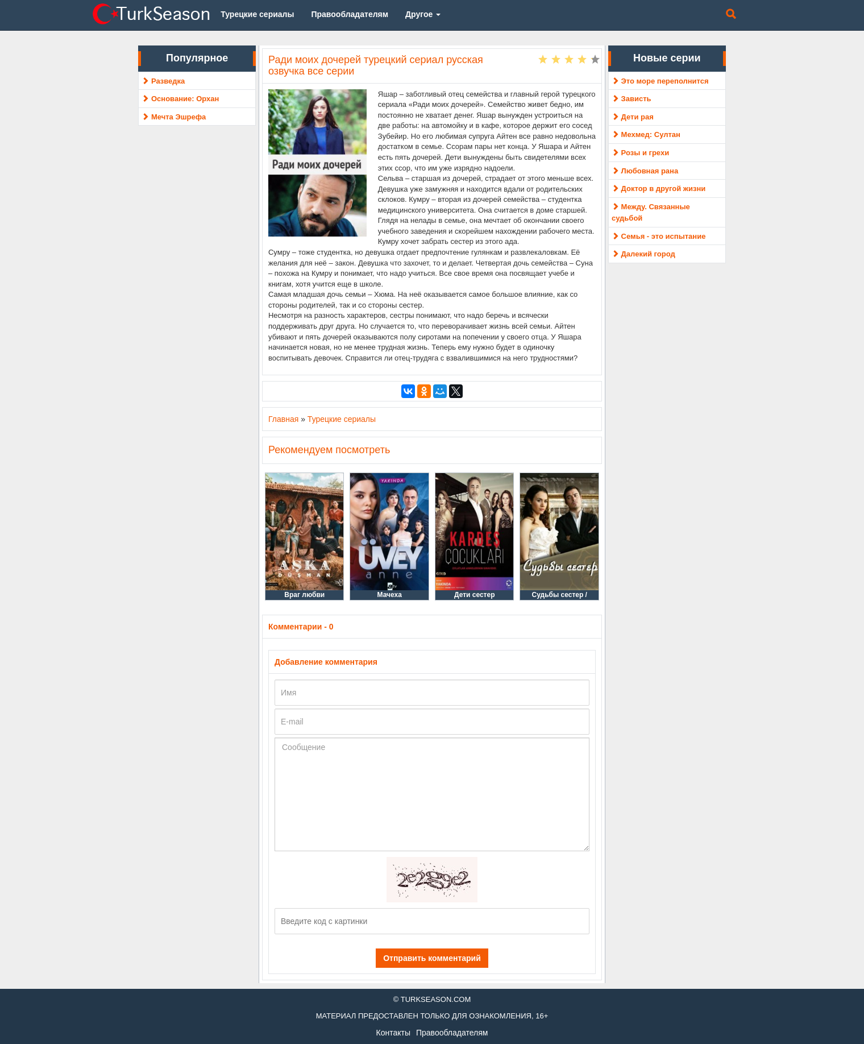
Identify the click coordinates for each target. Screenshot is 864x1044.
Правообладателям (452, 1032)
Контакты (393, 1032)
